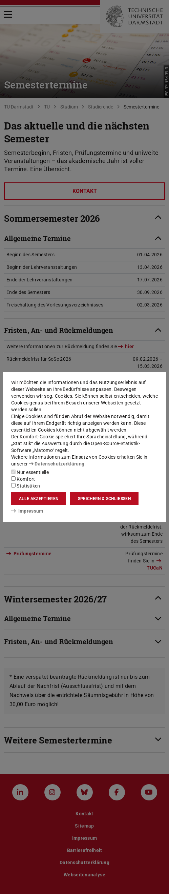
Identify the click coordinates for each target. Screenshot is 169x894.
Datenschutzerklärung (56, 463)
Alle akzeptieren (38, 498)
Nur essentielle (30, 472)
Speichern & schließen (104, 498)
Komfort (23, 479)
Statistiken (25, 486)
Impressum (27, 511)
